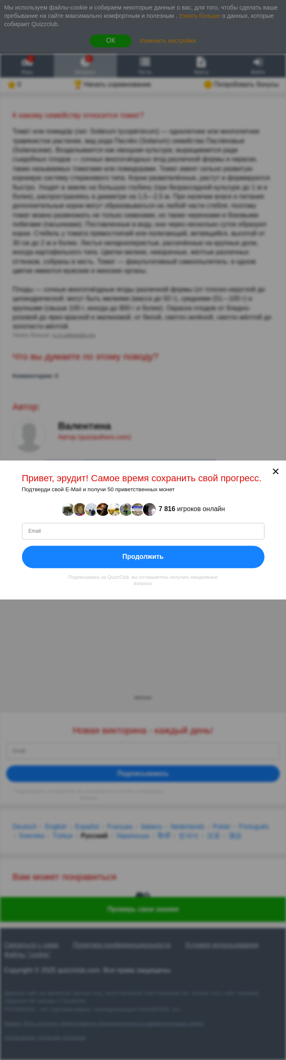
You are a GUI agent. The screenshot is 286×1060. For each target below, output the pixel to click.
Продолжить (142, 556)
